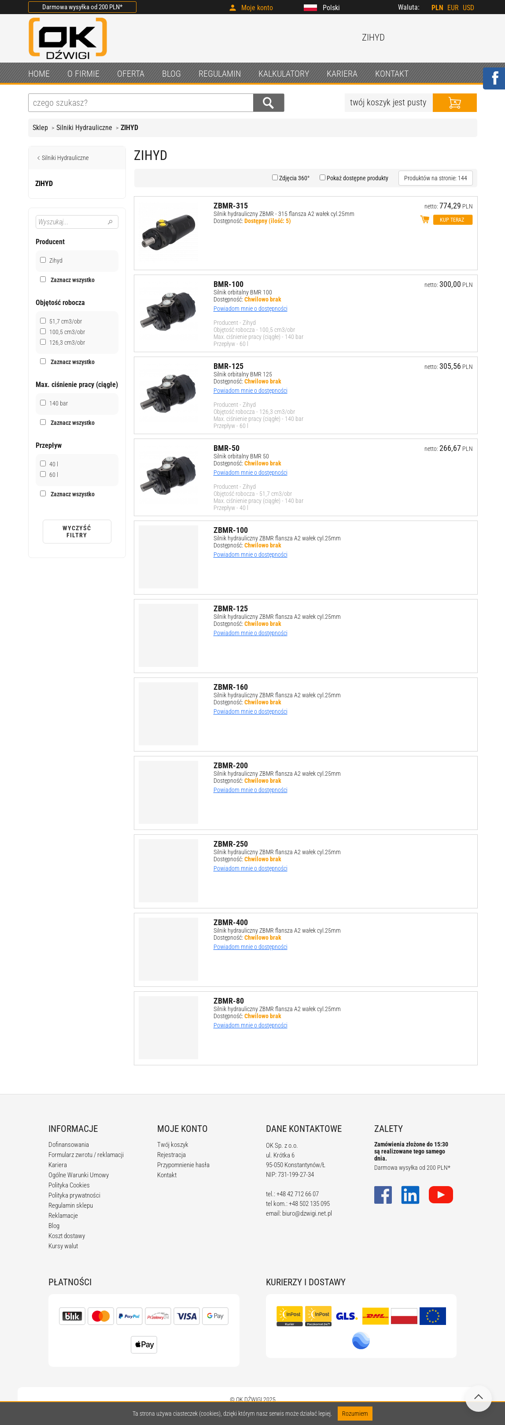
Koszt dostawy (66, 1236)
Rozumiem (355, 1413)
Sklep (40, 127)
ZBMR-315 (231, 205)
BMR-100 (228, 284)
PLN (437, 8)
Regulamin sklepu (70, 1205)
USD (468, 8)
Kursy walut (63, 1246)
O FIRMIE (83, 73)
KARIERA (342, 73)
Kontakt (167, 1175)
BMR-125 (228, 366)
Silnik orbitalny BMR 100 (243, 292)
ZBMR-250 (231, 843)
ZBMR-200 (231, 765)
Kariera (57, 1165)
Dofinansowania (68, 1145)
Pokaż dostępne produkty (356, 178)
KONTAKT (392, 73)
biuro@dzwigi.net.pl (307, 1213)
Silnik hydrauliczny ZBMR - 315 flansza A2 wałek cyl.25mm (284, 213)
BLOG (171, 73)
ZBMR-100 (231, 530)
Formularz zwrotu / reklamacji (86, 1155)
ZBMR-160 (231, 687)
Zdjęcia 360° (294, 178)
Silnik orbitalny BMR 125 (243, 374)
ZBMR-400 (231, 922)
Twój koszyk (172, 1145)
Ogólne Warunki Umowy (78, 1175)
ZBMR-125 (231, 608)
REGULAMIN (220, 73)
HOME (39, 73)
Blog (53, 1226)
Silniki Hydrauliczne (84, 127)
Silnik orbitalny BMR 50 (241, 456)
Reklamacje (63, 1216)
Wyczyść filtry (77, 532)
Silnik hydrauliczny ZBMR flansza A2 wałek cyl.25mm (277, 538)
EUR (453, 8)
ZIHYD (129, 127)
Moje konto (257, 8)
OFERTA (130, 73)
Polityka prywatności (74, 1195)
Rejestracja (171, 1155)
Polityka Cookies (69, 1185)
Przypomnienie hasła (183, 1165)
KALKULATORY (283, 73)
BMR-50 (227, 448)
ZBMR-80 (229, 1000)
